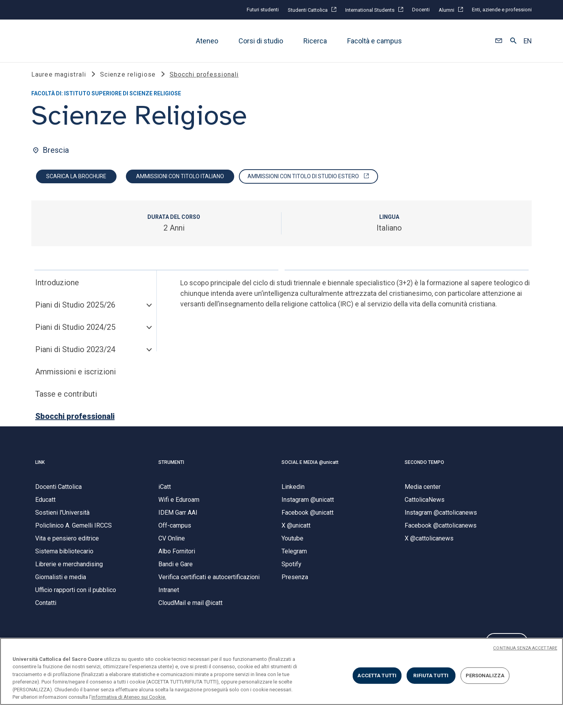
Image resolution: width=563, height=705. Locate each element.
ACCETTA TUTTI (376, 675)
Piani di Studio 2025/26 (75, 311)
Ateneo (207, 41)
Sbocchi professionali (75, 423)
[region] (281, 671)
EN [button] (528, 41)
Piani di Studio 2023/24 (75, 356)
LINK (40, 468)
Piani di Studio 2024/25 (75, 333)
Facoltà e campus (374, 41)
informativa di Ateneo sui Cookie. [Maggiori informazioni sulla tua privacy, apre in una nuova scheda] (128, 697)
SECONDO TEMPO (424, 468)
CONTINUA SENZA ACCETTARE (525, 648)
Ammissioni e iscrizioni (75, 378)
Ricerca (315, 41)
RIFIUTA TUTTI (430, 675)
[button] (498, 41)
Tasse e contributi (66, 400)
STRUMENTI (171, 468)
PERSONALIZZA (485, 675)
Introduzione (57, 289)
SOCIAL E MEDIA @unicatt (310, 468)
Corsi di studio (260, 41)
